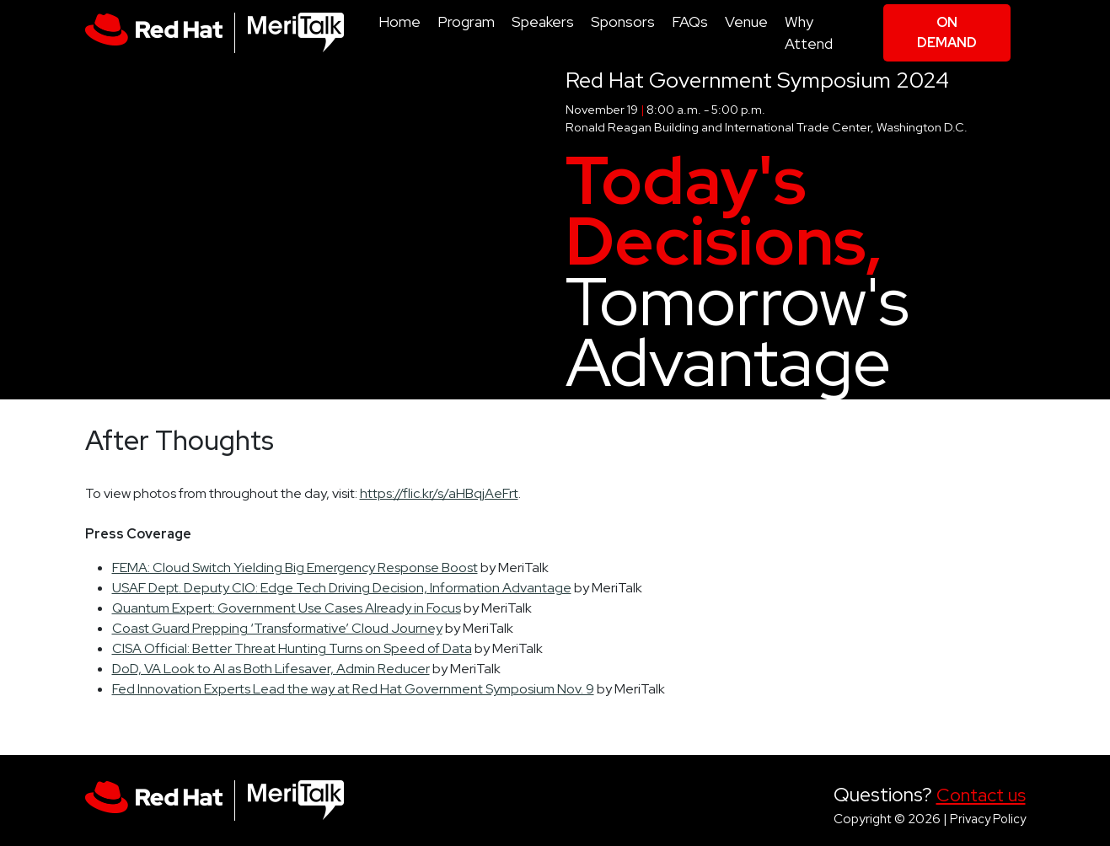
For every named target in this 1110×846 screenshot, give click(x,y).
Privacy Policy (988, 819)
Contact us (981, 795)
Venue (746, 21)
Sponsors (623, 21)
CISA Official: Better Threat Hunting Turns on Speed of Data (292, 648)
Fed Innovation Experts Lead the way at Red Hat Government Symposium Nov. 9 (353, 689)
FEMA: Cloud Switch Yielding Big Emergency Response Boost (295, 567)
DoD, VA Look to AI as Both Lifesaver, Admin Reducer (271, 668)
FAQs (690, 21)
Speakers (543, 21)
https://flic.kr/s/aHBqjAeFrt (439, 493)
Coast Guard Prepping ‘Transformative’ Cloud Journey (277, 628)
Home (399, 21)
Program (466, 21)
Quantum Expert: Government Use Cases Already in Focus (286, 608)
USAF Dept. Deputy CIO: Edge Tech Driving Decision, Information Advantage (341, 588)
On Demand (947, 32)
